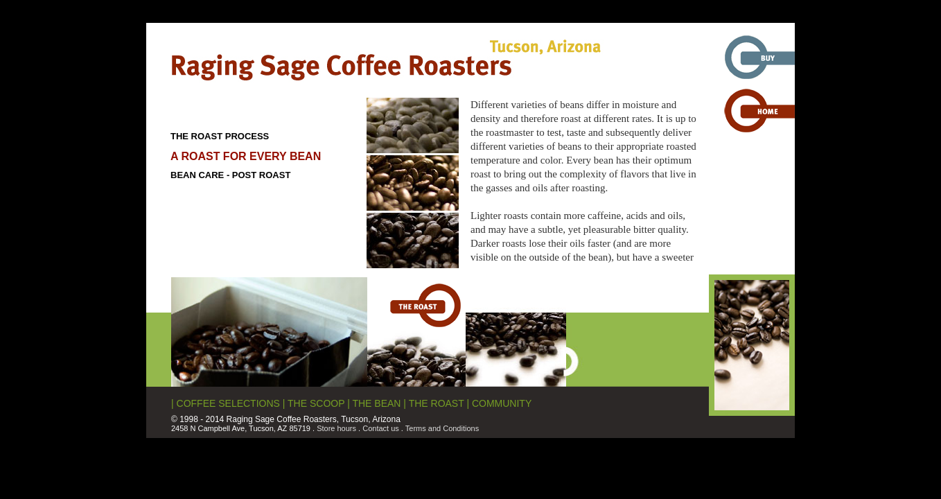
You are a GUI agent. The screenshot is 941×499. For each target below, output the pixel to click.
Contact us (380, 428)
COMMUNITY (501, 403)
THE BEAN (376, 403)
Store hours (336, 428)
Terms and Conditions (442, 428)
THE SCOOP (316, 403)
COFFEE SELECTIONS (228, 403)
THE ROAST (436, 403)
